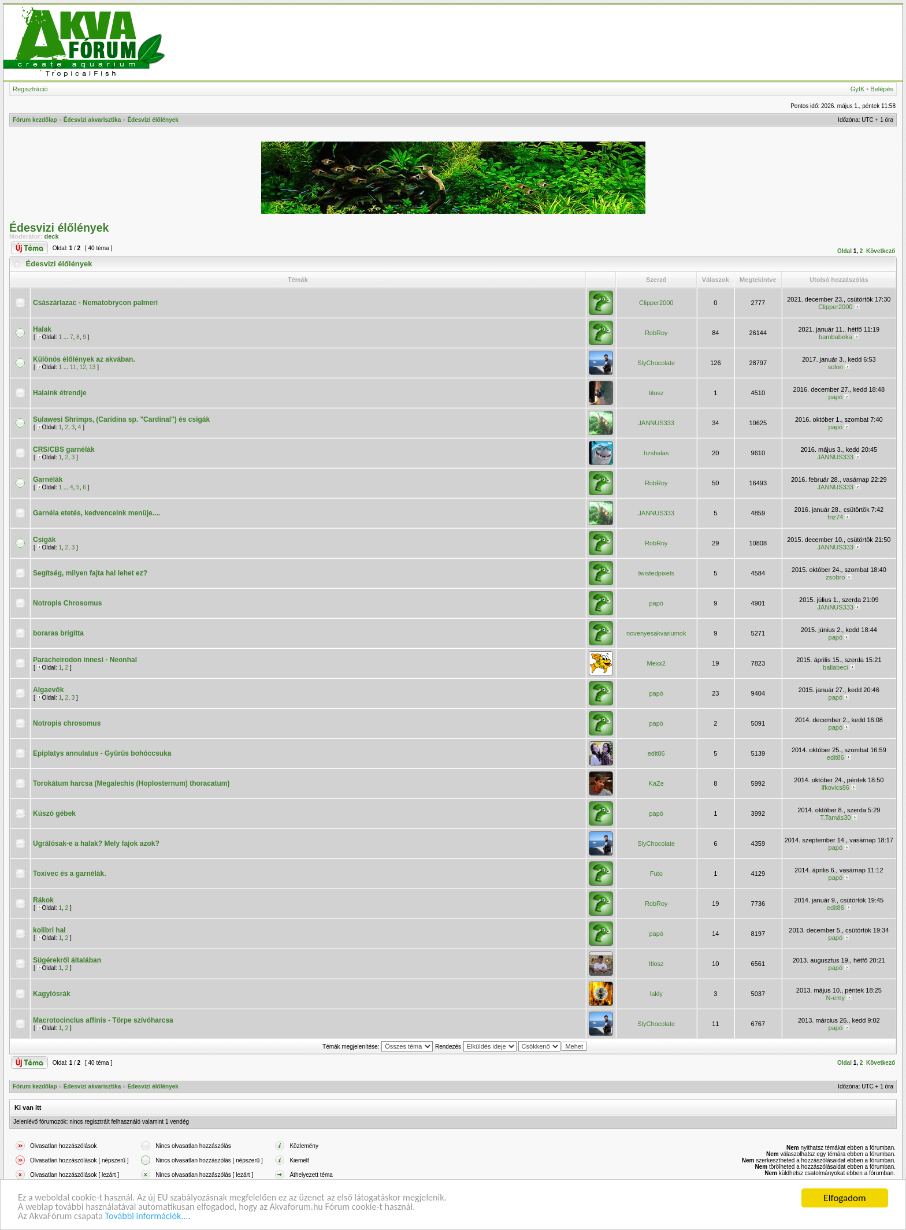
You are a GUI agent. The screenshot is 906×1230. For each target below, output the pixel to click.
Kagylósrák (51, 994)
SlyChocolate (656, 362)
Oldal (844, 251)
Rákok (43, 900)
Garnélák (47, 479)
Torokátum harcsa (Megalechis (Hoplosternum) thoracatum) (131, 783)
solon (835, 366)
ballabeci (835, 667)
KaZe (656, 783)
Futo (656, 873)
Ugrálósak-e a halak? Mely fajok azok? (96, 843)
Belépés (881, 89)
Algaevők (48, 690)
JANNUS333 (656, 422)
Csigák (44, 540)
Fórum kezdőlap (35, 120)
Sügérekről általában (67, 960)
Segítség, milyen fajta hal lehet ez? (90, 573)
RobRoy (656, 332)
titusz (656, 392)
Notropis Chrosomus (67, 603)
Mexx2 (656, 663)
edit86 (656, 753)
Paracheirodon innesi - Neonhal (85, 660)
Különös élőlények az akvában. (84, 359)
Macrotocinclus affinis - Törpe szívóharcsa (103, 1020)
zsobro (835, 577)
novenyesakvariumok (656, 633)
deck (51, 236)
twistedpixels (656, 573)
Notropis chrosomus (67, 723)
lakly (656, 993)
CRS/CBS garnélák (64, 449)
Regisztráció (30, 89)
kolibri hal (49, 930)
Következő (880, 251)
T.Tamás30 (835, 817)
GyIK (857, 89)
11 (73, 367)
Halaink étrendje (60, 393)
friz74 (835, 517)
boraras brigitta (58, 633)
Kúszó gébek (54, 813)
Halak (42, 329)
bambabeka (835, 336)
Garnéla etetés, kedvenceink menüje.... (96, 513)
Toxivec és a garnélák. (69, 873)
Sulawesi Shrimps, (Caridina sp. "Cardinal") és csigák (121, 419)
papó (835, 396)
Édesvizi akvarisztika (92, 120)
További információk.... (155, 1216)
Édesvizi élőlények (152, 120)
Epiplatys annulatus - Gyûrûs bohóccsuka (102, 753)
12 (83, 367)
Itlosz (656, 963)
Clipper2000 (656, 302)
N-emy (835, 997)
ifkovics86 (835, 787)
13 (92, 367)
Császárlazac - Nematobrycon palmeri (95, 303)
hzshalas (656, 452)
